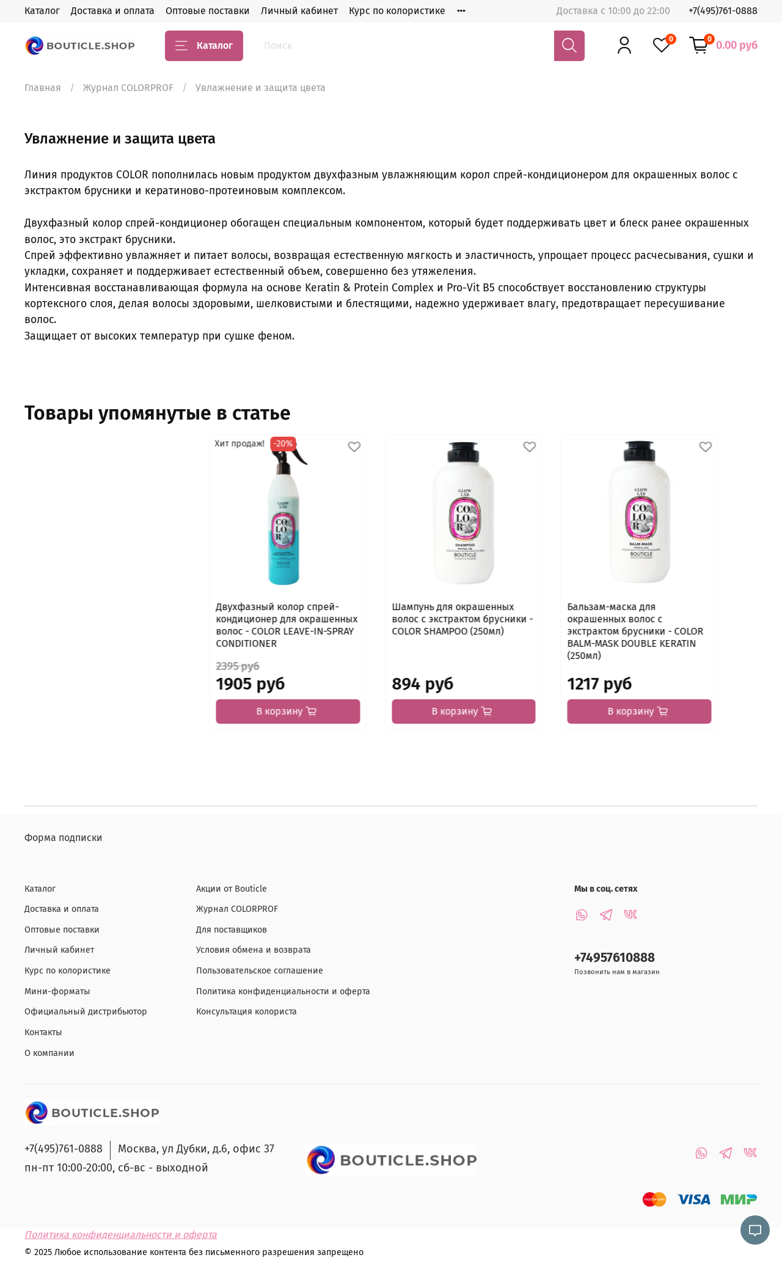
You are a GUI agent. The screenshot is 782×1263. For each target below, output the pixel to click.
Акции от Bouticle (231, 889)
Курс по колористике (397, 10)
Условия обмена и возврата (253, 950)
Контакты (43, 1032)
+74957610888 (614, 958)
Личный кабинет (299, 10)
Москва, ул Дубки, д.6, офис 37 (196, 1149)
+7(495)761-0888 (723, 10)
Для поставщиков (231, 930)
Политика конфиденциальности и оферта (283, 991)
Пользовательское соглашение (259, 971)
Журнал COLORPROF (128, 87)
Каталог (42, 10)
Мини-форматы (57, 991)
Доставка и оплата (113, 10)
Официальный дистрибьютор (85, 1012)
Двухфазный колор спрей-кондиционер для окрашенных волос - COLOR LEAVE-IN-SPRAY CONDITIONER (102, 637)
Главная (42, 87)
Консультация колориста (246, 1012)
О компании (49, 1053)
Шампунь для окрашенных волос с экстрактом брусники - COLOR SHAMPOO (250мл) (295, 631)
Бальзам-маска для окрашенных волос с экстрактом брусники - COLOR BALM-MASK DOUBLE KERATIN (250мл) (482, 637)
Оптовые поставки (208, 10)
